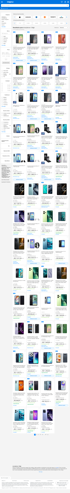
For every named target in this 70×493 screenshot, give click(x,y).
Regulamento (38, 480)
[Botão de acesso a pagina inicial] (33, 2)
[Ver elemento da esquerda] (14, 17)
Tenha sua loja (26, 480)
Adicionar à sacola (19, 60)
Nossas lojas (14, 480)
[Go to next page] (48, 434)
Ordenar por (56, 27)
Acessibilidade (50, 480)
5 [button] (42, 434)
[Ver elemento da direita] (67, 17)
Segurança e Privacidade (63, 480)
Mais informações (5, 478)
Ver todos (4, 26)
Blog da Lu (3, 480)
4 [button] (40, 434)
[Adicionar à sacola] (19, 60)
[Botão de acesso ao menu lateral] (2, 2)
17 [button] (45, 434)
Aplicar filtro (6, 62)
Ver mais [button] (40, 471)
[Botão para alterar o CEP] (35, 8)
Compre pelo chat (61, 482)
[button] (67, 5)
